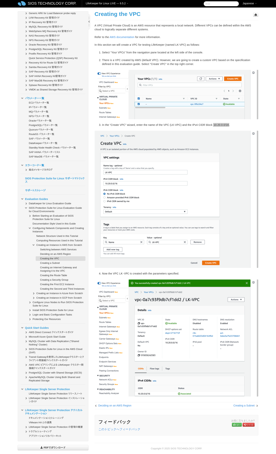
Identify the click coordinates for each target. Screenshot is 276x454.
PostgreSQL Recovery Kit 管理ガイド (46, 49)
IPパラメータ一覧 (38, 107)
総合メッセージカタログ (38, 170)
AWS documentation (122, 37)
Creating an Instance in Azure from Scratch (57, 293)
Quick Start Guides (35, 328)
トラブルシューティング (38, 431)
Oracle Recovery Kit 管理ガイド (43, 44)
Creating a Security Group (54, 279)
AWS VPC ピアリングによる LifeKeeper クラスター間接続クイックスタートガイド (54, 366)
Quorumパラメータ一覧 (41, 129)
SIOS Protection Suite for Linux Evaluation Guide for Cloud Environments (53, 209)
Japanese (250, 3)
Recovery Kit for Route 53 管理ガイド (46, 62)
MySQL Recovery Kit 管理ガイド (43, 27)
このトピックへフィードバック (119, 429)
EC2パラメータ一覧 (39, 102)
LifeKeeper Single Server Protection (45, 389)
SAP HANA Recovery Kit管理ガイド (45, 76)
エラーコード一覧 (32, 165)
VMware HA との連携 (40, 422)
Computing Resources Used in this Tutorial (59, 240)
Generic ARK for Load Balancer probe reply (50, 13)
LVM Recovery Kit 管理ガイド (42, 18)
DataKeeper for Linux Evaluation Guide (47, 203)
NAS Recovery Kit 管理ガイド (42, 36)
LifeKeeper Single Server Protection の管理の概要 (53, 427)
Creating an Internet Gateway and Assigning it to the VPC (58, 269)
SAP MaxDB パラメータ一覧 (44, 156)
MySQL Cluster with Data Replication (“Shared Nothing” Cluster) (51, 342)
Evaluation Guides (34, 199)
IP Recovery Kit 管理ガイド (40, 22)
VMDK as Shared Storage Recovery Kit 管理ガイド (53, 89)
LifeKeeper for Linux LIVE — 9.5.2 (107, 3)
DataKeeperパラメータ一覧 (43, 143)
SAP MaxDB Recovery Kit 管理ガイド (46, 80)
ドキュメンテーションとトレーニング (46, 418)
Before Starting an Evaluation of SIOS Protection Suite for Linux (51, 217)
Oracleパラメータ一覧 (40, 120)
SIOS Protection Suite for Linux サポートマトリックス (54, 180)
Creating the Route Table (53, 275)
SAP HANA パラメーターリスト (44, 152)
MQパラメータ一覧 (38, 111)
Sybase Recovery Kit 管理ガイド (43, 85)
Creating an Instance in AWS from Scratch (57, 245)
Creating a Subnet (50, 263)
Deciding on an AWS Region (55, 254)
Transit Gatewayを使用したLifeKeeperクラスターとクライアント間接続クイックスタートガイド (54, 358)
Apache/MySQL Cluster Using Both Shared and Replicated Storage (52, 378)
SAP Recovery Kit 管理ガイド (42, 71)
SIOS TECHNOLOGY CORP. (52, 3)
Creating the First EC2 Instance (57, 284)
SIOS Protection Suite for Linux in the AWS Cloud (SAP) (53, 350)
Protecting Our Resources (44, 319)
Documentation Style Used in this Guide (54, 223)
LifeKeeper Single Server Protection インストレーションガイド (54, 399)
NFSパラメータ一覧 (39, 116)
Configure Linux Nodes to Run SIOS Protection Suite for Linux (56, 303)
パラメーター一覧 (32, 98)
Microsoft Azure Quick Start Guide (45, 337)
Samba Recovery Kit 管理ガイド (43, 67)
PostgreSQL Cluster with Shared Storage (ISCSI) (53, 373)
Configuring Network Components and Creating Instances (56, 229)
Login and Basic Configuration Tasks (50, 314)
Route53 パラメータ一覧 (41, 134)
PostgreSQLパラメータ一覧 (43, 125)
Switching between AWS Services (58, 249)
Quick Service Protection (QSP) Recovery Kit (53, 58)
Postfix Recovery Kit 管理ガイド (43, 53)
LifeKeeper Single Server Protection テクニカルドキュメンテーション (52, 411)
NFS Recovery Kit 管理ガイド (42, 40)
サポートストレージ (35, 190)
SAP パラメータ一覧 (39, 138)
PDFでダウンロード (53, 447)
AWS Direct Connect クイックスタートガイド (49, 332)
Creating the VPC (49, 258)
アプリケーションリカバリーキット (45, 436)
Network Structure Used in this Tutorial (57, 236)
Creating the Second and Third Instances (62, 288)
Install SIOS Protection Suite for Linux (51, 310)
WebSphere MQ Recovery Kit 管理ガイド (48, 31)
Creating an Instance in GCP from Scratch (57, 298)
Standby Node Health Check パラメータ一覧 (52, 147)
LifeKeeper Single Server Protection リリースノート (55, 393)
